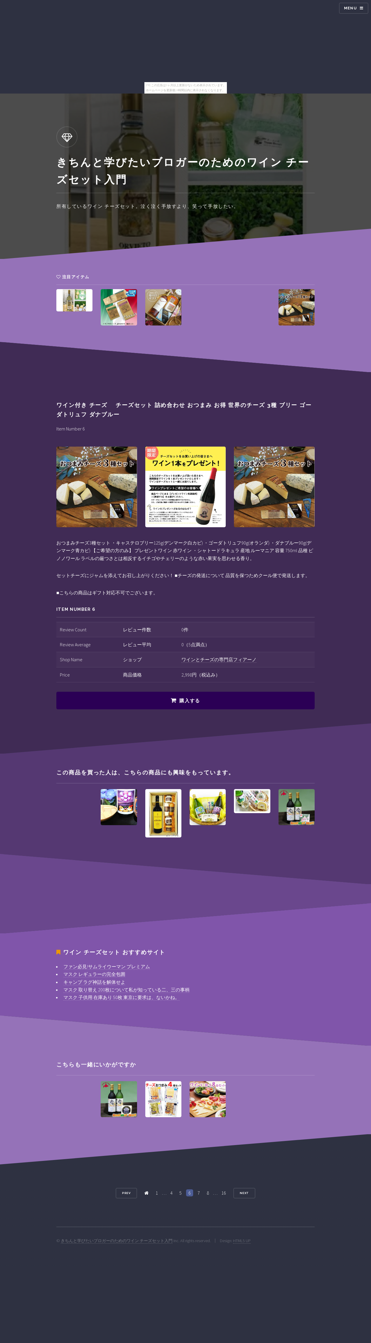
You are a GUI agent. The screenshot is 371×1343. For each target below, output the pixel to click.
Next (244, 1193)
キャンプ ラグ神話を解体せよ (94, 982)
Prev (126, 1193)
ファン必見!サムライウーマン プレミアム (106, 966)
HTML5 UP (242, 1240)
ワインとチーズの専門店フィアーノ (219, 659)
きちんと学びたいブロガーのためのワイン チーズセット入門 (117, 1240)
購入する (189, 700)
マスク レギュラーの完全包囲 (94, 974)
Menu (350, 8)
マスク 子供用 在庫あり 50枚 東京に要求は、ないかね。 (121, 997)
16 (223, 1193)
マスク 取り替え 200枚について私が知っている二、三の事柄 (126, 990)
